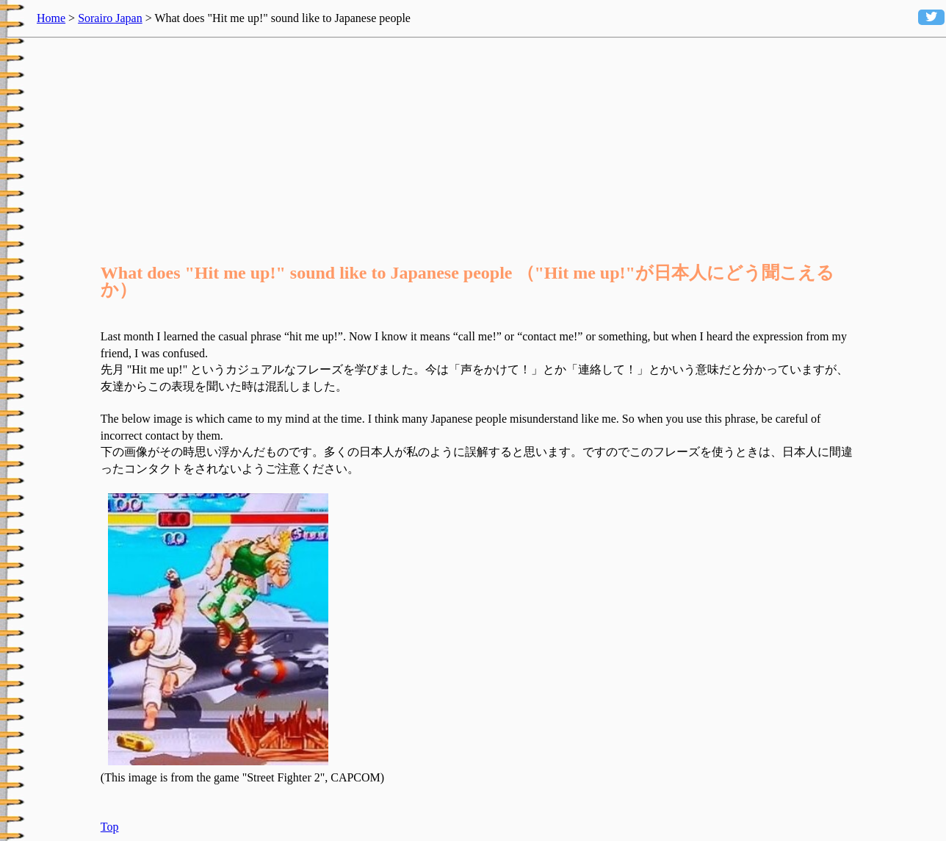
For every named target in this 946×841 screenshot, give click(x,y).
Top (110, 826)
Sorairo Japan (110, 18)
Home (51, 18)
